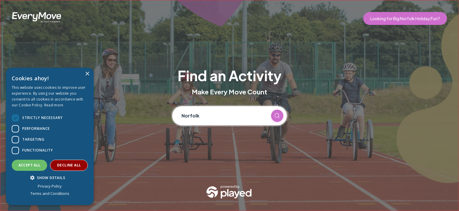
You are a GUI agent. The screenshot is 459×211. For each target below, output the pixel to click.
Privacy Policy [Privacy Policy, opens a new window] (50, 186)
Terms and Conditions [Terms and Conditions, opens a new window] (49, 193)
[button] (50, 178)
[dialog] (50, 136)
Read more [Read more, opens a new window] (54, 105)
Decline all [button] (69, 165)
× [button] (87, 74)
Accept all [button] (29, 165)
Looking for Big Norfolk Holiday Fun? (405, 18)
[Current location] (223, 115)
